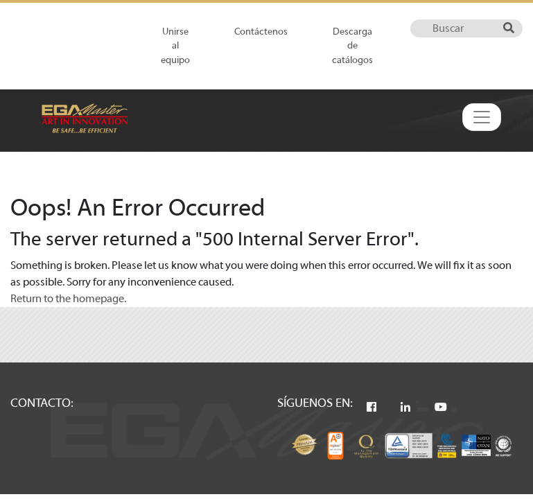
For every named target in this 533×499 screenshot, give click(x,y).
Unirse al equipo (175, 45)
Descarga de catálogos (352, 45)
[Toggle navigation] (481, 117)
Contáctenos (261, 31)
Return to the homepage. (68, 298)
